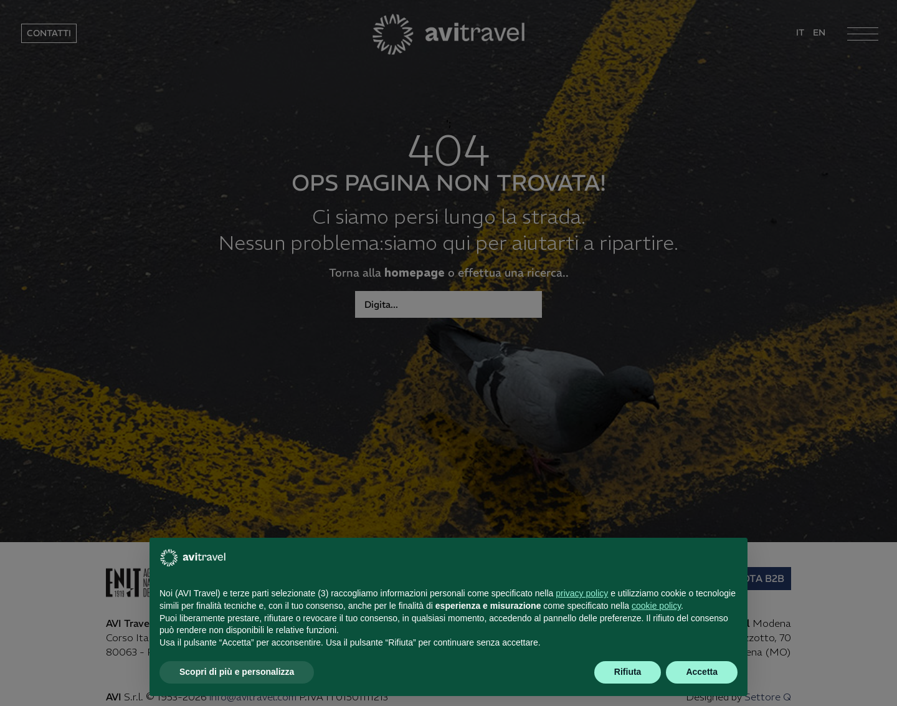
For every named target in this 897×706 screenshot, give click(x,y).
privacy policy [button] (582, 593)
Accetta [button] (702, 672)
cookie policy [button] (656, 606)
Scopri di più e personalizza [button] (236, 672)
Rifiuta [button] (628, 672)
